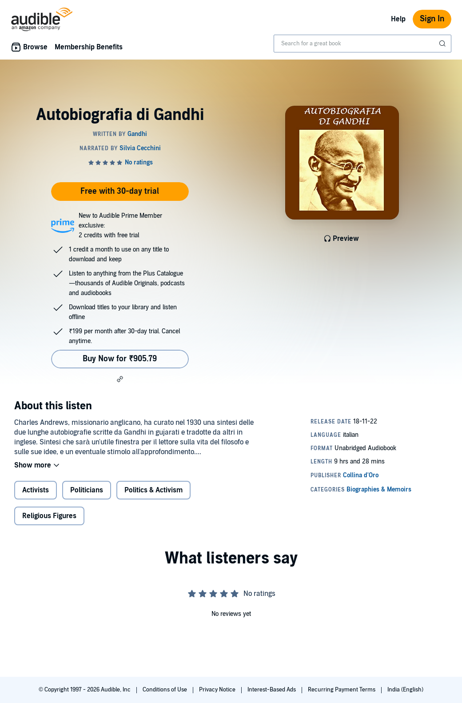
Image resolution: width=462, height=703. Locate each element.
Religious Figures (49, 515)
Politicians (86, 490)
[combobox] (362, 43)
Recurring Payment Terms (342, 689)
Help (398, 19)
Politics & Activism (153, 490)
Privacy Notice (218, 689)
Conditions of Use (165, 689)
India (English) (405, 689)
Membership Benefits (89, 47)
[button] (119, 379)
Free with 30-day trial (119, 191)
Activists (35, 490)
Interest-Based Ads (272, 689)
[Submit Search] (443, 43)
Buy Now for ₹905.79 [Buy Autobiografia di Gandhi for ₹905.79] (120, 358)
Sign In (432, 19)
